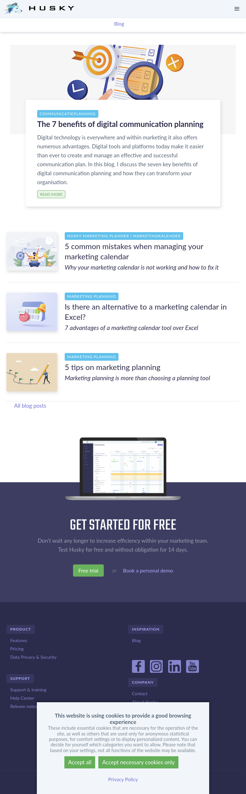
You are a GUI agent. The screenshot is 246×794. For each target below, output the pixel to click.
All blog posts (30, 405)
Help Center (22, 698)
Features (18, 640)
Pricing (17, 648)
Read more (51, 194)
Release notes (23, 706)
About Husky (145, 701)
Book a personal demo (148, 571)
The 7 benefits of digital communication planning (120, 124)
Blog (119, 23)
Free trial (88, 571)
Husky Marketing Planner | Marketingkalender (124, 235)
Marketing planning (91, 296)
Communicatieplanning (68, 113)
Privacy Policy (123, 779)
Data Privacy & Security (33, 657)
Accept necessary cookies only (138, 762)
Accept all (80, 762)
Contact (140, 693)
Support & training (28, 689)
